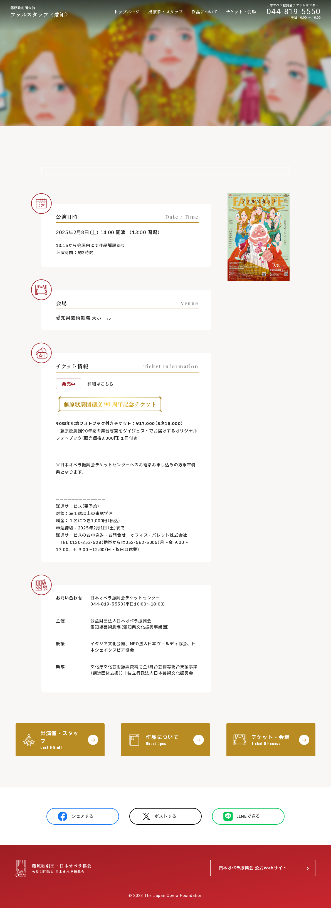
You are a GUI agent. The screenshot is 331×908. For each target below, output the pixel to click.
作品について (204, 11)
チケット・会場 (241, 11)
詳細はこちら (100, 384)
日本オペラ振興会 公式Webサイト (253, 868)
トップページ (127, 11)
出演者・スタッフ (165, 11)
